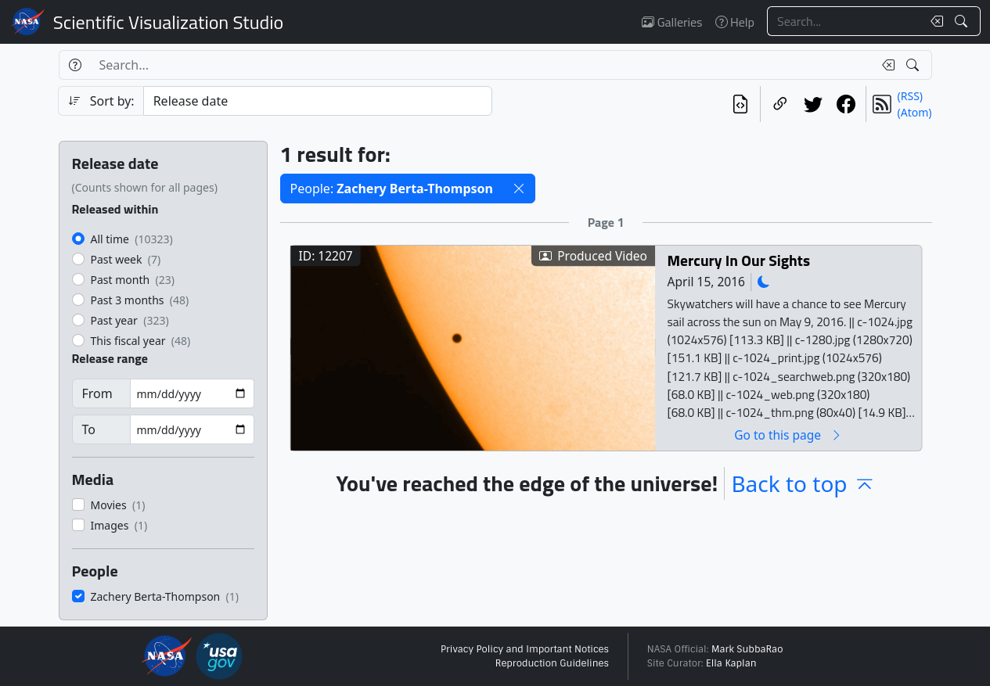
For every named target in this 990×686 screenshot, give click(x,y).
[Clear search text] (933, 21)
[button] (518, 188)
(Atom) (915, 112)
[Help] (75, 65)
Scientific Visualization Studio (168, 22)
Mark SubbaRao (747, 649)
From (97, 393)
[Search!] (963, 21)
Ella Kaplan (731, 663)
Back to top (803, 483)
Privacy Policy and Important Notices (525, 649)
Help (734, 22)
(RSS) (910, 95)
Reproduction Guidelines (552, 663)
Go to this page (788, 434)
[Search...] (844, 21)
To (88, 429)
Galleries (672, 22)
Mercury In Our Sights (738, 260)
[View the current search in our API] (740, 104)
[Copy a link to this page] (780, 104)
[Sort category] (317, 101)
